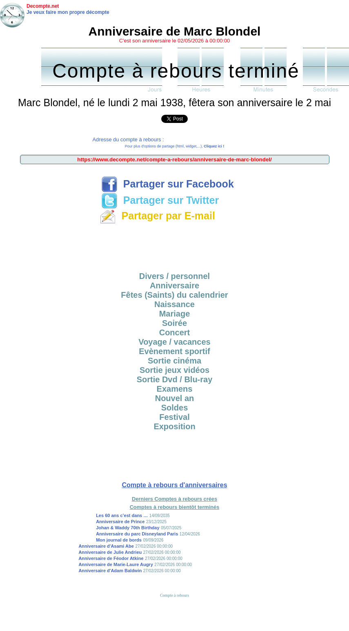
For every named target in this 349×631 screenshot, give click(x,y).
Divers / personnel (174, 276)
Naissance (174, 304)
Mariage (174, 313)
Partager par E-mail (157, 215)
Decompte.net (43, 6)
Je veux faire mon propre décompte (68, 12)
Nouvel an (174, 398)
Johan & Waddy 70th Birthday (127, 527)
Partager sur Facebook (167, 184)
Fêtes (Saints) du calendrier (174, 294)
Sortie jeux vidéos (174, 370)
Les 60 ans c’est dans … (122, 515)
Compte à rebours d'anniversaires (174, 485)
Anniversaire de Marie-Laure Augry (115, 564)
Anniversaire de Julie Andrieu (110, 552)
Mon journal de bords (119, 539)
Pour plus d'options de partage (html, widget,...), (174, 146)
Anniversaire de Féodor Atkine (110, 558)
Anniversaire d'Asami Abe (105, 546)
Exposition (174, 426)
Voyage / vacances (174, 341)
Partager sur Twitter (160, 200)
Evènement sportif (174, 351)
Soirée (174, 323)
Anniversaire (174, 285)
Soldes (174, 407)
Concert (174, 332)
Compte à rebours (174, 595)
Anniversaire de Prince (120, 521)
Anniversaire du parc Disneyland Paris (137, 533)
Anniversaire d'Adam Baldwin (110, 570)
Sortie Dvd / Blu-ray (175, 379)
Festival (174, 416)
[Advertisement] (174, 245)
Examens (175, 388)
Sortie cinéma (174, 360)
